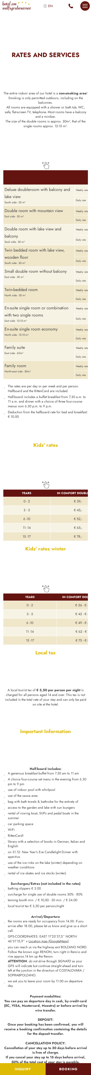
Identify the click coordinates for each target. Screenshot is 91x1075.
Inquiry (23, 1069)
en (50, 6)
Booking (68, 1069)
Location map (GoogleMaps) (49, 941)
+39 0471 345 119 (71, 6)
